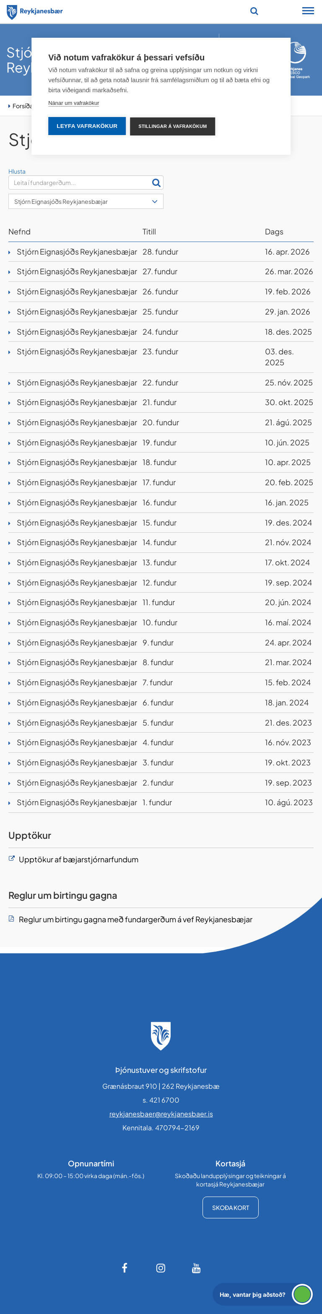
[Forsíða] (35, 11)
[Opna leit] (254, 11)
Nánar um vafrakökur (73, 103)
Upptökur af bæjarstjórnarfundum (78, 859)
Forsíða (23, 105)
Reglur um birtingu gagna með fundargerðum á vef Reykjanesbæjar (135, 919)
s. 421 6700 (161, 1099)
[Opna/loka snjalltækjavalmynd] (308, 11)
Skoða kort (230, 1207)
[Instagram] (161, 1267)
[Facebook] (125, 1267)
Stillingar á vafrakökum (172, 126)
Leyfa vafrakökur (87, 126)
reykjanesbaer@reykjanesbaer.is (161, 1113)
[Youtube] (196, 1267)
